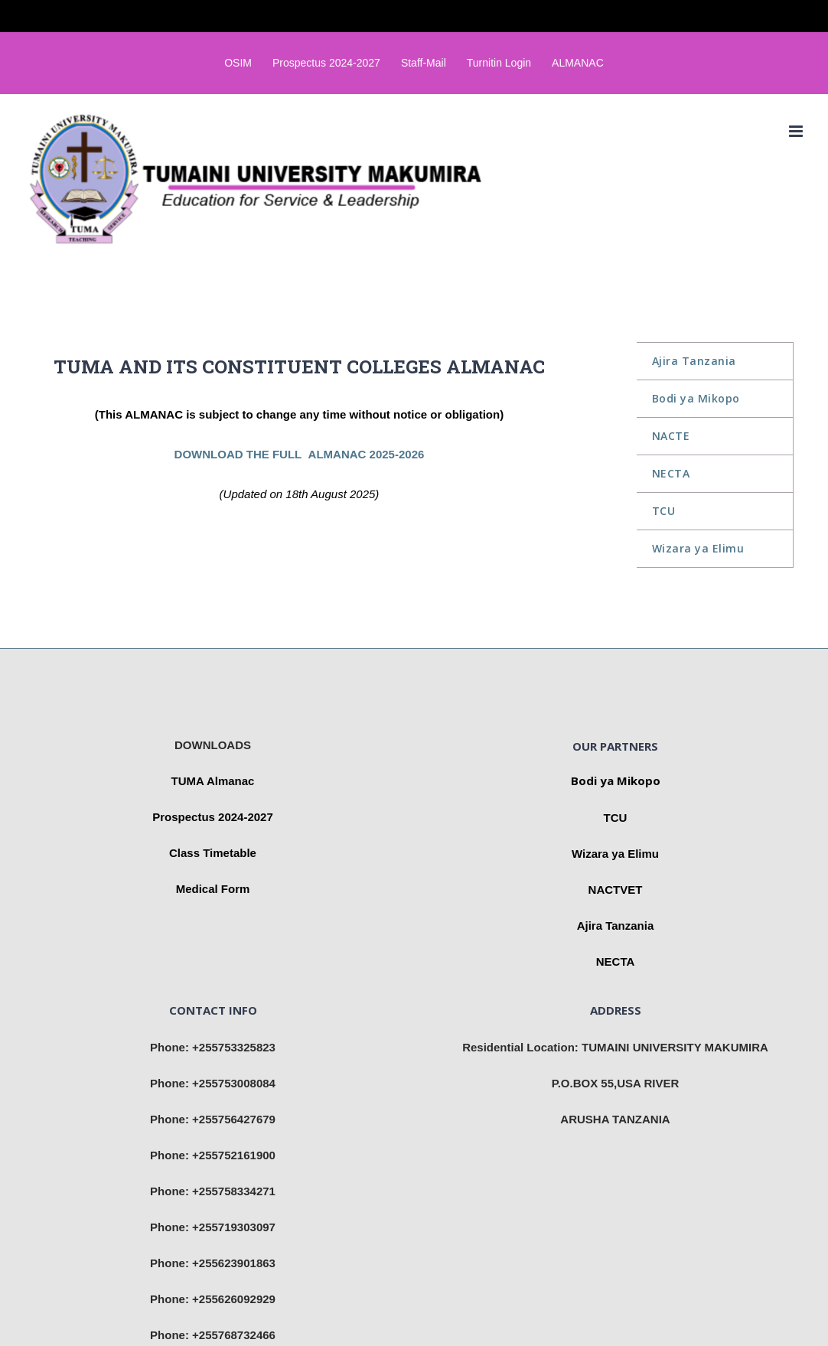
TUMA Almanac (213, 780)
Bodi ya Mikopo (615, 780)
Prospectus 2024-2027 (212, 816)
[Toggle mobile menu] (797, 131)
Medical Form (213, 888)
